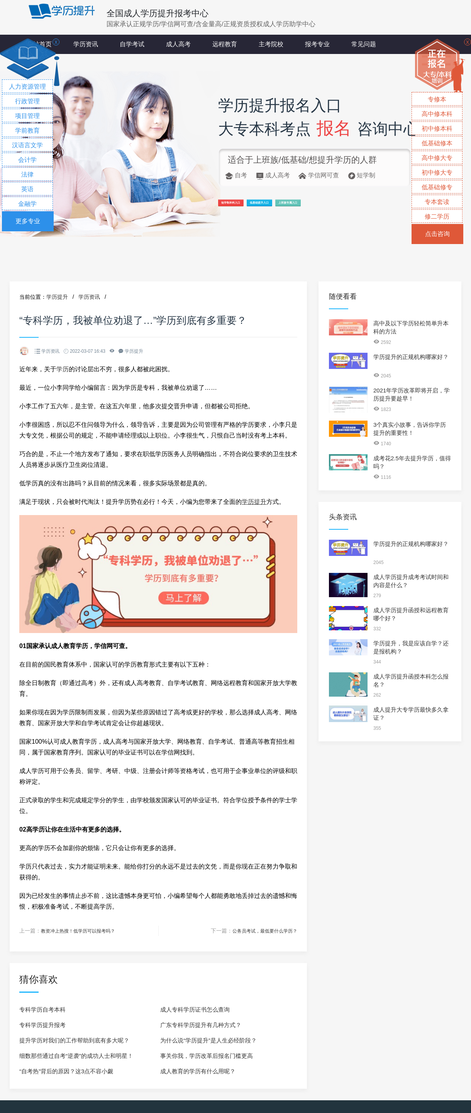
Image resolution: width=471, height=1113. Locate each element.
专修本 (437, 99)
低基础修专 (437, 187)
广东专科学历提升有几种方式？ (200, 1024)
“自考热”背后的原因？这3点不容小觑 (66, 1071)
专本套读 (437, 202)
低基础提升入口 (313, 206)
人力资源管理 (27, 86)
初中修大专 (437, 172)
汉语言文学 (27, 145)
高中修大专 (437, 158)
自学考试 (132, 44)
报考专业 (317, 44)
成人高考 (178, 44)
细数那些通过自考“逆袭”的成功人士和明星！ (76, 1055)
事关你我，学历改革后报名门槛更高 (206, 1055)
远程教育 (224, 44)
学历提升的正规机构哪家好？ (411, 357)
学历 (62, 369)
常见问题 (363, 44)
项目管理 (27, 116)
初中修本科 (437, 128)
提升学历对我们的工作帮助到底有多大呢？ (74, 1040)
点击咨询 (437, 234)
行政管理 (27, 101)
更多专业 (27, 221)
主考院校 (271, 44)
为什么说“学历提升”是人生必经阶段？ (208, 1040)
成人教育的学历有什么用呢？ (197, 1071)
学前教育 (27, 130)
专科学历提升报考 (42, 1024)
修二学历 (437, 216)
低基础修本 (437, 143)
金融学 (27, 203)
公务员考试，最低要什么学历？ (259, 931)
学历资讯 (85, 44)
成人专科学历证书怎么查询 (195, 1009)
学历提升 (57, 297)
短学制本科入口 (247, 206)
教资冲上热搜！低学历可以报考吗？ (84, 931)
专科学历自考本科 (42, 1009)
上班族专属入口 (378, 206)
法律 (27, 174)
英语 (27, 189)
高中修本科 (437, 114)
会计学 (27, 160)
